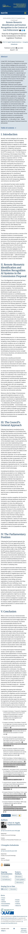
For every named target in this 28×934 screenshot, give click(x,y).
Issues (17, 901)
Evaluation (19, 876)
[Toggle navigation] (25, 13)
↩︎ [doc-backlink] (13, 719)
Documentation (5, 903)
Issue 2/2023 (19, 48)
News (3, 900)
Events (17, 900)
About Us (18, 905)
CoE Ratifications (6, 879)
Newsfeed (4, 889)
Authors (17, 903)
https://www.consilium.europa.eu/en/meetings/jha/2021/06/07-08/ (15, 744)
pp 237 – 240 (14, 50)
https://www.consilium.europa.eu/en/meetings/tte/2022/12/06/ (15, 788)
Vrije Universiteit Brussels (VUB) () (11, 830)
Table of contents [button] (8, 128)
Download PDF (6, 815)
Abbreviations (19, 882)
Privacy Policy (24, 932)
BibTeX (14, 815)
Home (3, 898)
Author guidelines (20, 879)
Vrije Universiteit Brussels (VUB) (9, 851)
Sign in (4, 930)
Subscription (13, 889)
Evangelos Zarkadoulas (10, 845)
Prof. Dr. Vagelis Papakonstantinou (10, 42)
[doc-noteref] (19, 181)
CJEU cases (5, 876)
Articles (3, 901)
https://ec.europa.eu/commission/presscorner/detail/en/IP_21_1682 (15, 730)
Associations (5, 905)
